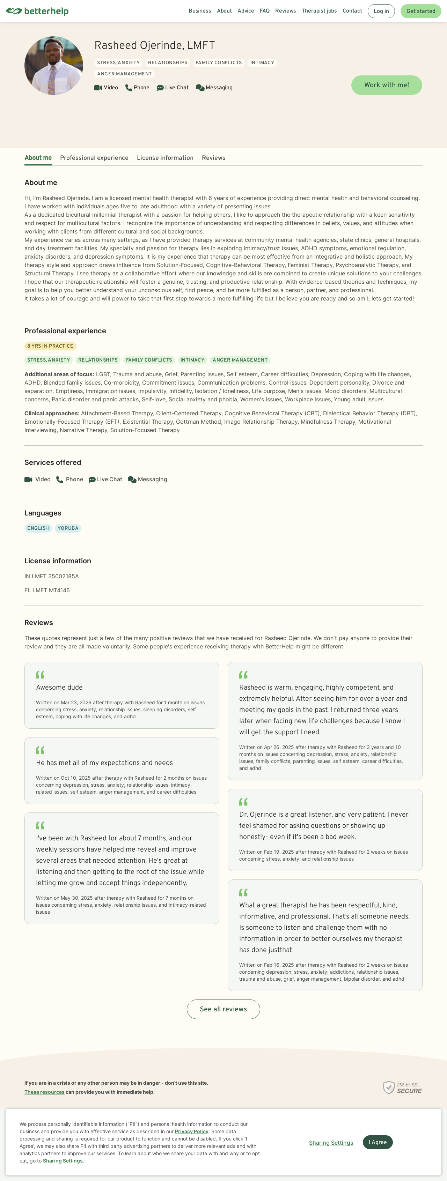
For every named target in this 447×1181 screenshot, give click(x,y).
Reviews (214, 158)
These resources (44, 1092)
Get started (420, 11)
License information (165, 158)
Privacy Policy (191, 1131)
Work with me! (386, 85)
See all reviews (223, 1009)
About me (38, 158)
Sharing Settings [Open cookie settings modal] (331, 1142)
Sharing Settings (63, 1161)
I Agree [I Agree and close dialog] (378, 1142)
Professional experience (94, 158)
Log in (381, 11)
